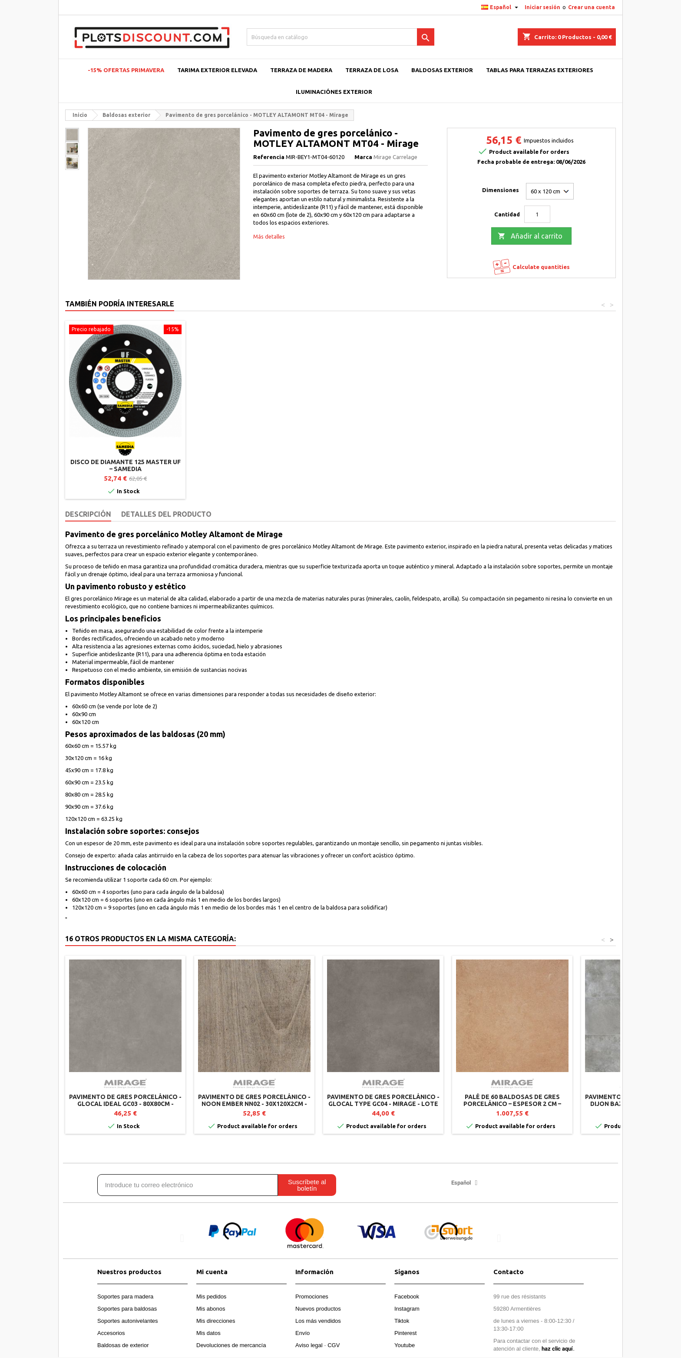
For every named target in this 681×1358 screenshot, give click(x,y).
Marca (363, 157)
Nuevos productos (318, 1308)
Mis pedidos (211, 1296)
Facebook (406, 1296)
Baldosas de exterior (123, 1345)
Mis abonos (210, 1308)
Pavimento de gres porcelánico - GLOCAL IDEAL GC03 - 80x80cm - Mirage (125, 1103)
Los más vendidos (318, 1321)
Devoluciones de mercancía (231, 1345)
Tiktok (401, 1321)
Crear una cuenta (591, 7)
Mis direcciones (215, 1321)
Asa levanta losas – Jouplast (125, 461)
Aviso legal (309, 1345)
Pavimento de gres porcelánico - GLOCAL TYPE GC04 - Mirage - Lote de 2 (383, 1103)
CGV (333, 1345)
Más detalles (269, 236)
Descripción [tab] (88, 514)
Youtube (404, 1345)
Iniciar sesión (542, 7)
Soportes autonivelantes (127, 1321)
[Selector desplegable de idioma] (500, 7)
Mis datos (208, 1333)
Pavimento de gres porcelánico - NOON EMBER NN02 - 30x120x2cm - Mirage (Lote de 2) (254, 1103)
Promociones (311, 1296)
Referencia (268, 157)
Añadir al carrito (530, 236)
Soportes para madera (125, 1296)
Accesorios (111, 1333)
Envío (302, 1333)
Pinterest (405, 1333)
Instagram (407, 1308)
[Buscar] (341, 37)
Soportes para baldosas (127, 1308)
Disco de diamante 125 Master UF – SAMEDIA (254, 465)
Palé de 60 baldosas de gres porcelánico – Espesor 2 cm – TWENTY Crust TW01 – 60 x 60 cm (512, 1103)
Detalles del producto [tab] (166, 514)
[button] (182, 1238)
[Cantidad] (537, 214)
